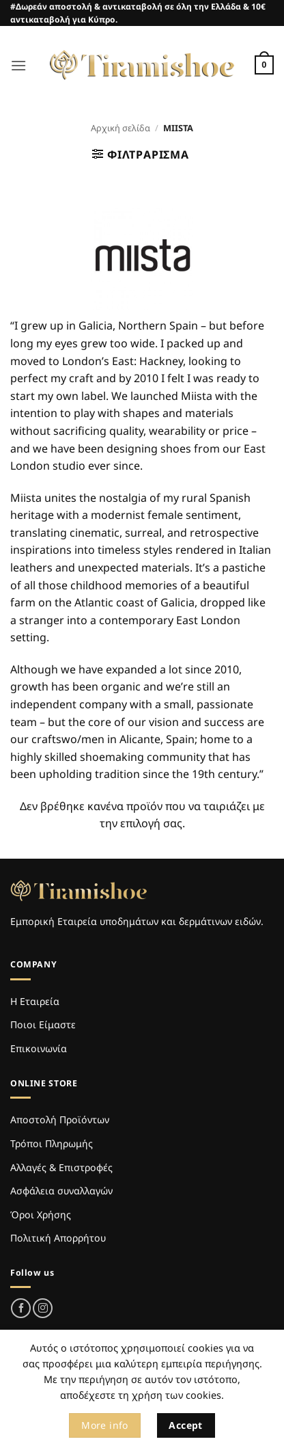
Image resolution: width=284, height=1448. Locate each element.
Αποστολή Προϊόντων (59, 1119)
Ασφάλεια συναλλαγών (61, 1190)
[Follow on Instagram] (43, 1308)
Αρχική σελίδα (120, 128)
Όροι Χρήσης (40, 1214)
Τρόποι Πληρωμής (51, 1143)
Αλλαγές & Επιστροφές (61, 1167)
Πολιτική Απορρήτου (58, 1237)
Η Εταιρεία (34, 1001)
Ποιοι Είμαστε (43, 1024)
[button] (18, 65)
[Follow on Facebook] (21, 1308)
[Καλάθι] (264, 65)
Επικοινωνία (38, 1048)
